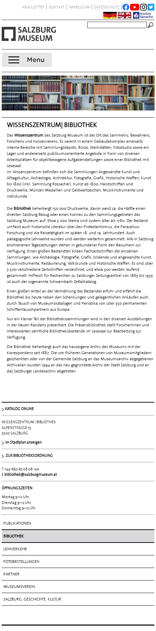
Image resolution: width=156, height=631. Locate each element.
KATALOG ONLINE (19, 408)
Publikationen (17, 523)
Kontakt (57, 7)
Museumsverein (19, 586)
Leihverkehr (15, 549)
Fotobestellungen (21, 561)
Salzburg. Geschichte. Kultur (32, 599)
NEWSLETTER (33, 7)
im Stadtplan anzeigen (23, 442)
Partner (11, 574)
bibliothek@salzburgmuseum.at (30, 474)
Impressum (79, 7)
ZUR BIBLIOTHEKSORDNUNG (29, 455)
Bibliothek (13, 536)
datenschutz (106, 7)
